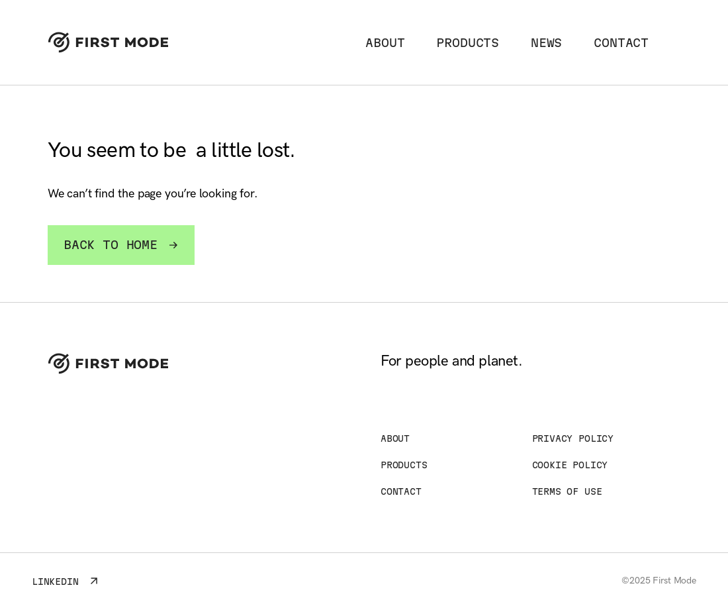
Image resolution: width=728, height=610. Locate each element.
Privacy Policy (573, 438)
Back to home (121, 244)
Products (467, 43)
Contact (621, 43)
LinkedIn (65, 580)
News (546, 43)
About (384, 43)
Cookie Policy (570, 465)
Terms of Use (567, 491)
